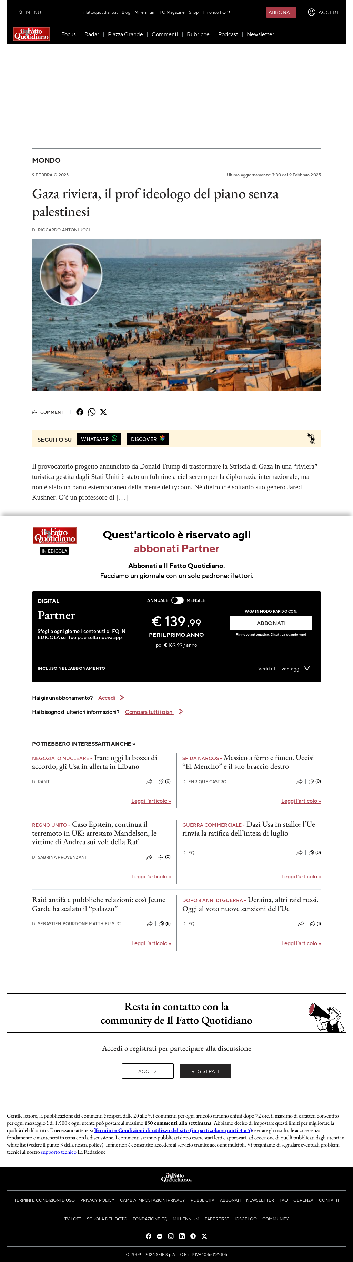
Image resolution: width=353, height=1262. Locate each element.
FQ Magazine (172, 12)
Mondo (46, 160)
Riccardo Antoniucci (61, 229)
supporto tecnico (59, 1151)
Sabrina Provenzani (59, 857)
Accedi (148, 1071)
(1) (315, 924)
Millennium (144, 12)
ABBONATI (271, 622)
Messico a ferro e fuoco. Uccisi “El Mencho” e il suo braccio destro (248, 762)
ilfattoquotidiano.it (100, 12)
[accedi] (323, 12)
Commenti (48, 412)
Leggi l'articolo (151, 800)
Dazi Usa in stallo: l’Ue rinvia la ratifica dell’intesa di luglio (248, 828)
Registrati (205, 1071)
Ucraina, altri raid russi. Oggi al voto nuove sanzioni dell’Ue (250, 904)
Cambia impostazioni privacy (152, 1200)
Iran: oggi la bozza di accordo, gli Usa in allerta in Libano (94, 762)
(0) (164, 781)
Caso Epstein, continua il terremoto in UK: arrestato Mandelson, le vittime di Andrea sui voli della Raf (94, 833)
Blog (126, 12)
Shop (194, 12)
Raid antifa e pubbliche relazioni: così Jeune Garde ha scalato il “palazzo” (98, 904)
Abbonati (281, 12)
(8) (165, 924)
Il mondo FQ (217, 12)
